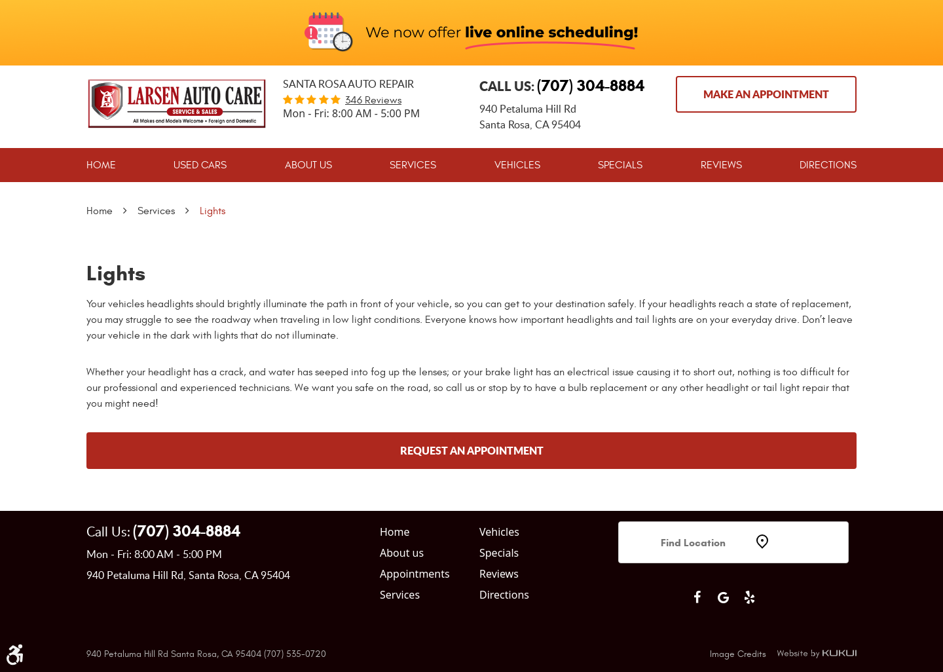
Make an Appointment (766, 94)
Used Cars (200, 165)
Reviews (721, 165)
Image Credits (738, 654)
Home (101, 165)
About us (402, 553)
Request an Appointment (472, 450)
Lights (212, 211)
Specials (620, 165)
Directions (828, 165)
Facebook (697, 597)
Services (413, 165)
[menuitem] (101, 165)
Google (723, 597)
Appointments (415, 574)
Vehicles (517, 165)
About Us (308, 165)
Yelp (749, 597)
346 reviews (373, 100)
